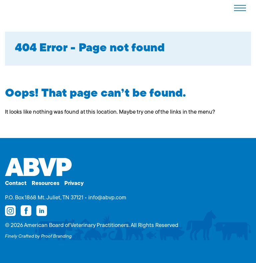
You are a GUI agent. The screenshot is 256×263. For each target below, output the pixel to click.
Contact (16, 183)
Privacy (74, 183)
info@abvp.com (107, 198)
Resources (45, 183)
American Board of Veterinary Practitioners (22, 7)
